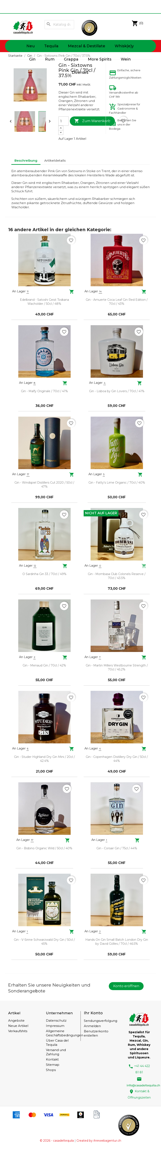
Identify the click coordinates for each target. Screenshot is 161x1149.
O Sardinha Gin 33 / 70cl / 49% (44, 574)
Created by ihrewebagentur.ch (99, 1140)
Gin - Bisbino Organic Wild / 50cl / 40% (44, 848)
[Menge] (63, 121)
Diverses (80, 72)
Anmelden (92, 1026)
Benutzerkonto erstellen (96, 1033)
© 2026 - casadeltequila (57, 1140)
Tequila (51, 46)
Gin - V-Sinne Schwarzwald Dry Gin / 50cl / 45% (44, 942)
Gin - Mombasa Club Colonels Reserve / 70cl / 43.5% (116, 576)
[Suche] (59, 24)
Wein (126, 59)
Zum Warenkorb (92, 121)
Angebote (16, 1020)
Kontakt (52, 1059)
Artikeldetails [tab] (55, 160)
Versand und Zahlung (56, 1052)
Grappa (71, 59)
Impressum (55, 1026)
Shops (51, 1070)
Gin (32, 59)
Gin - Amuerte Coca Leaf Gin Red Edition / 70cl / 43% (117, 302)
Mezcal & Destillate (86, 46)
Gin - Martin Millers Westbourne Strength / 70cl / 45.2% (117, 667)
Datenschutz (56, 1020)
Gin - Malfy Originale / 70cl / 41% (44, 391)
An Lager (19, 291)
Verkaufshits (17, 1031)
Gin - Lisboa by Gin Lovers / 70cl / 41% (116, 391)
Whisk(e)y (124, 46)
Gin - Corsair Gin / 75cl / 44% (116, 848)
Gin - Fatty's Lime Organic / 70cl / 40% (116, 482)
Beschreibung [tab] (25, 160)
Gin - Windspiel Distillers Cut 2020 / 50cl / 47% (44, 485)
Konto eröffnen (126, 986)
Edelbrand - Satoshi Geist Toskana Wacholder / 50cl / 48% (44, 302)
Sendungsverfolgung (100, 1021)
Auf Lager (65, 139)
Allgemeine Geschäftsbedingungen (64, 1033)
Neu (30, 46)
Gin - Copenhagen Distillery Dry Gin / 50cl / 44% (117, 759)
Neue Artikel (18, 1026)
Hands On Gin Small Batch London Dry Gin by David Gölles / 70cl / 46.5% (116, 942)
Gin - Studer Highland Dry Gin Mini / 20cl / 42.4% (44, 759)
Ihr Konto (93, 1013)
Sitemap (52, 1065)
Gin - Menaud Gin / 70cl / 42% (44, 665)
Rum (50, 59)
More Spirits (99, 59)
